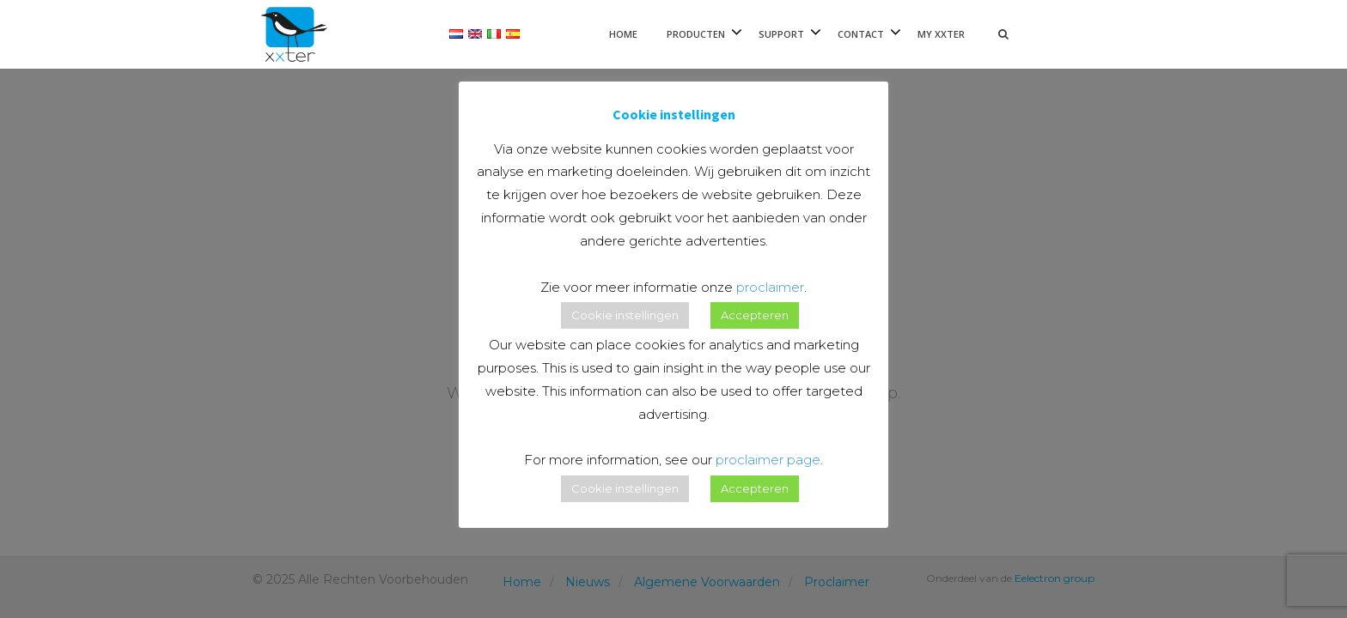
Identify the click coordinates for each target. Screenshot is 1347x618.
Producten (696, 33)
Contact (861, 33)
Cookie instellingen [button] (625, 315)
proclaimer (770, 287)
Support (781, 33)
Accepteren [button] (755, 315)
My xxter (941, 33)
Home (623, 33)
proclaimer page (768, 459)
